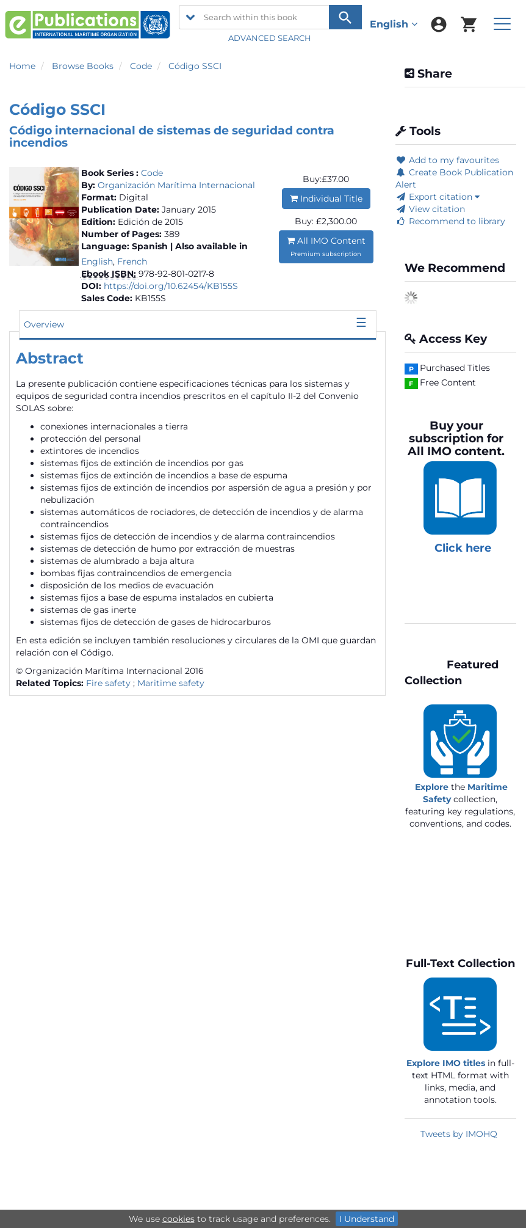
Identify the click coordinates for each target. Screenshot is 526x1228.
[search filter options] (190, 17)
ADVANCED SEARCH (270, 38)
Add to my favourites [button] (447, 160)
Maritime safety (170, 683)
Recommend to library (450, 221)
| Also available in (209, 246)
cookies (178, 1218)
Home (22, 65)
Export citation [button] (437, 196)
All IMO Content (326, 246)
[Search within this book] (270, 17)
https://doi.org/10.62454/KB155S (171, 285)
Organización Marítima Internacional (176, 185)
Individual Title (326, 198)
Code (141, 65)
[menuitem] (438, 24)
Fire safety (108, 683)
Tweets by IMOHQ (458, 1133)
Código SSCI (195, 65)
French (132, 261)
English (97, 261)
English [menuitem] (393, 24)
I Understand (366, 1218)
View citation (430, 208)
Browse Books (82, 65)
